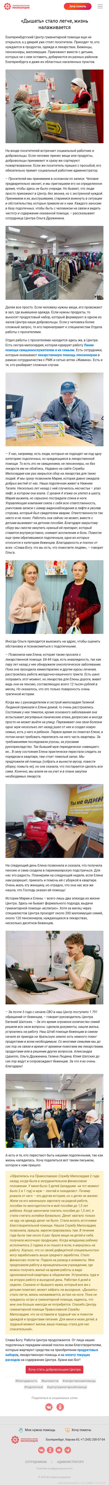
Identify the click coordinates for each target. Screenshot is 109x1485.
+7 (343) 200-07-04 (92, 1439)
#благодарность (26, 1381)
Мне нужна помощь (36, 1430)
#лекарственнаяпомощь (79, 1381)
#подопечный (33, 1387)
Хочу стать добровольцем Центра (54, 1369)
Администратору (70, 1462)
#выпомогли (50, 1381)
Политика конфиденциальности (55, 1468)
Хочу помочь (77, 6)
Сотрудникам (36, 1462)
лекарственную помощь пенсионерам (67, 355)
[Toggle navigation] (100, 6)
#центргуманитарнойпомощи (67, 1387)
